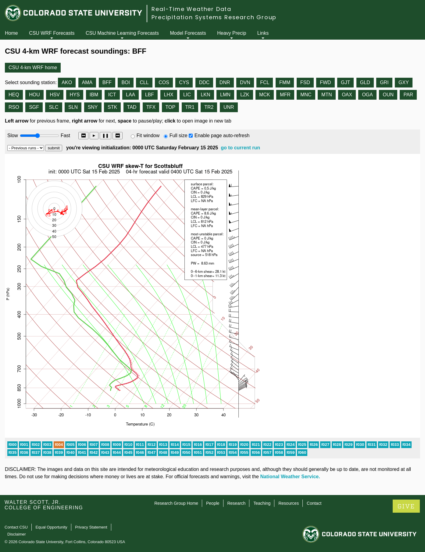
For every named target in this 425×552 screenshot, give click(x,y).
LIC (187, 94)
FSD (305, 82)
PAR (408, 94)
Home (11, 33)
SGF (34, 107)
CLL (144, 82)
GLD (365, 82)
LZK (244, 94)
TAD (132, 107)
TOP (171, 107)
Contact (314, 503)
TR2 (208, 107)
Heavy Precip (231, 33)
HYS (75, 94)
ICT (112, 94)
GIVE (406, 506)
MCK (264, 94)
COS (164, 82)
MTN (326, 94)
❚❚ (105, 135)
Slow (12, 135)
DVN (245, 82)
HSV (55, 94)
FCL (264, 82)
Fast (65, 135)
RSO (14, 107)
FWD (325, 82)
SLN (73, 107)
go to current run (240, 147)
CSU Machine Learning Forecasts (122, 33)
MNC (305, 94)
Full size (179, 135)
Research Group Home (176, 503)
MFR (285, 94)
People (213, 503)
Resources (288, 503)
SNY (93, 107)
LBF (149, 94)
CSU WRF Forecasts (51, 33)
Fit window (148, 135)
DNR (225, 82)
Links (263, 33)
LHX (168, 94)
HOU (34, 94)
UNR (228, 107)
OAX (347, 94)
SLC (53, 107)
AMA (87, 82)
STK (112, 107)
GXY (403, 82)
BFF (107, 82)
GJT (345, 82)
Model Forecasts (188, 33)
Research (236, 503)
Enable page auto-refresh (222, 135)
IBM (94, 94)
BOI (125, 82)
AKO (67, 82)
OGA (367, 94)
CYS (184, 82)
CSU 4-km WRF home (33, 67)
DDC (204, 82)
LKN (205, 94)
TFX (150, 107)
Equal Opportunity (51, 527)
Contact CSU (16, 527)
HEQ (14, 94)
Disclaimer (16, 534)
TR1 (190, 107)
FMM (284, 82)
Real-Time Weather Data (191, 9)
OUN (388, 94)
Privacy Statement (91, 527)
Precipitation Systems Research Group (214, 17)
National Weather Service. (290, 476)
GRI (384, 82)
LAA (130, 94)
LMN (225, 94)
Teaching (261, 503)
